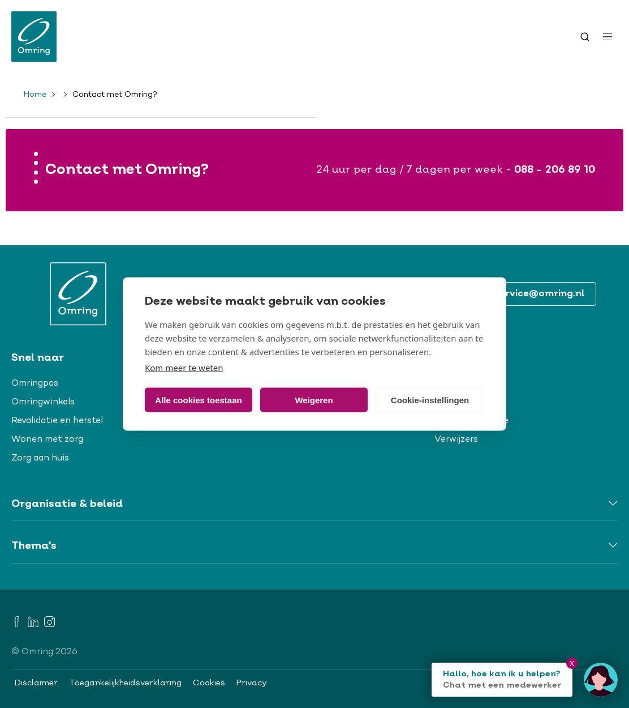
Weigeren (314, 399)
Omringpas (34, 383)
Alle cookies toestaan (198, 399)
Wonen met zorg (47, 439)
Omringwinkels (43, 402)
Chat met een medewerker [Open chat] (502, 685)
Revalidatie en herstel (57, 420)
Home (35, 95)
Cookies (209, 683)
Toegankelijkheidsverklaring (125, 683)
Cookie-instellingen (430, 399)
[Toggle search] (584, 36)
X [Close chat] (572, 663)
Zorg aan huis (40, 458)
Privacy (251, 683)
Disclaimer (36, 683)
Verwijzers (456, 439)
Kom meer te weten (184, 367)
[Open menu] (607, 36)
